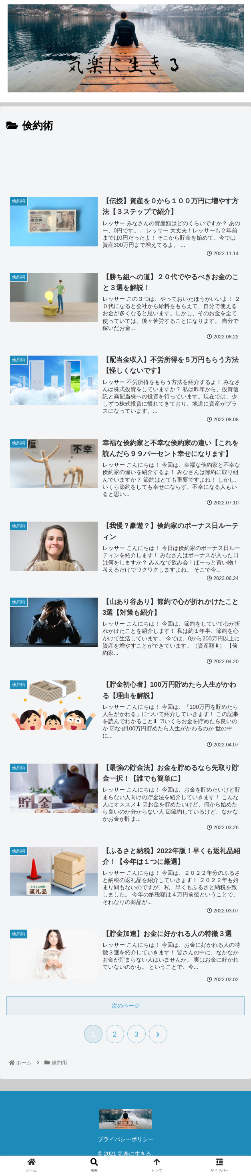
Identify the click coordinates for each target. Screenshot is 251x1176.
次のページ (126, 1005)
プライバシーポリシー (126, 1139)
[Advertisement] (125, 159)
